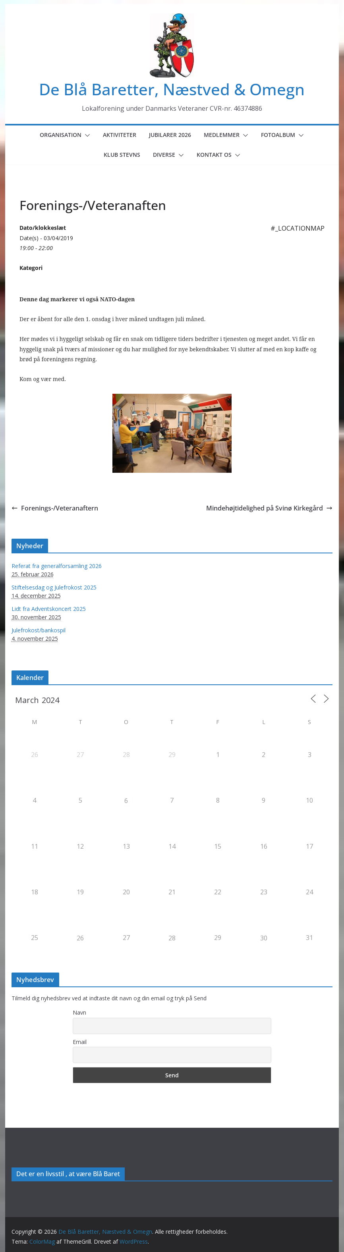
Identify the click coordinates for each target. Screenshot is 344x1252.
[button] (85, 135)
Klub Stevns (122, 154)
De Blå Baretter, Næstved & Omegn (172, 89)
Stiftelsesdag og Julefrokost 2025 (54, 587)
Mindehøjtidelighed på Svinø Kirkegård (269, 508)
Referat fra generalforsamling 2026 (57, 566)
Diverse (164, 154)
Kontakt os (214, 154)
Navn (79, 1012)
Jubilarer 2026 (170, 135)
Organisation (60, 135)
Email (80, 1042)
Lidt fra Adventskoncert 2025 (49, 609)
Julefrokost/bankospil (39, 630)
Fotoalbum (278, 135)
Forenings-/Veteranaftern (55, 508)
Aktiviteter (119, 135)
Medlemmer (222, 135)
